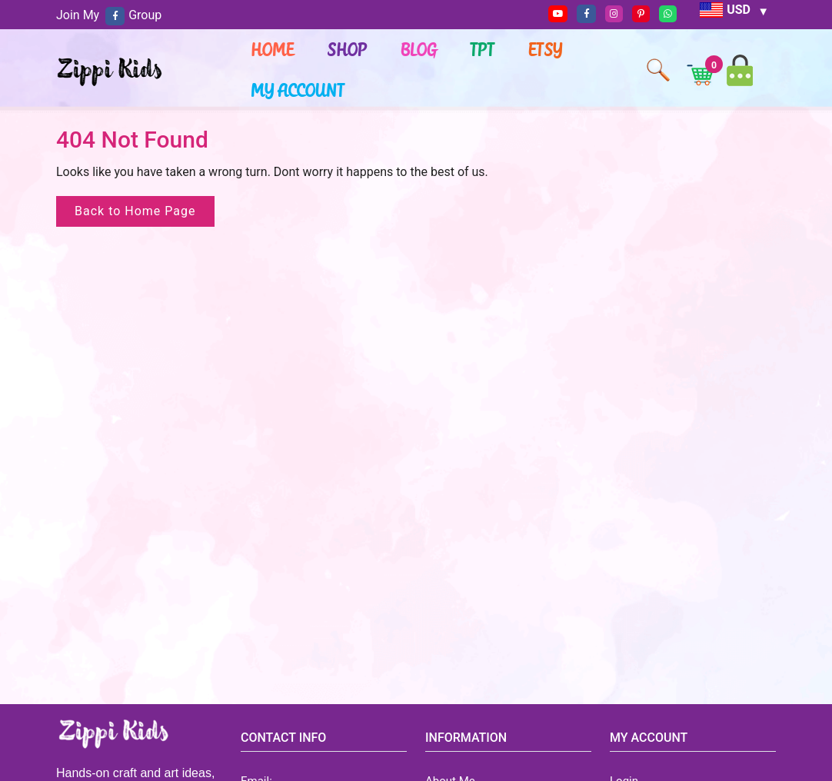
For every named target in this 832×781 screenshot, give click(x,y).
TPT (483, 49)
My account (298, 90)
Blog (419, 49)
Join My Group (108, 15)
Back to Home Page (135, 211)
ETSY (546, 49)
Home (273, 49)
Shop (348, 49)
